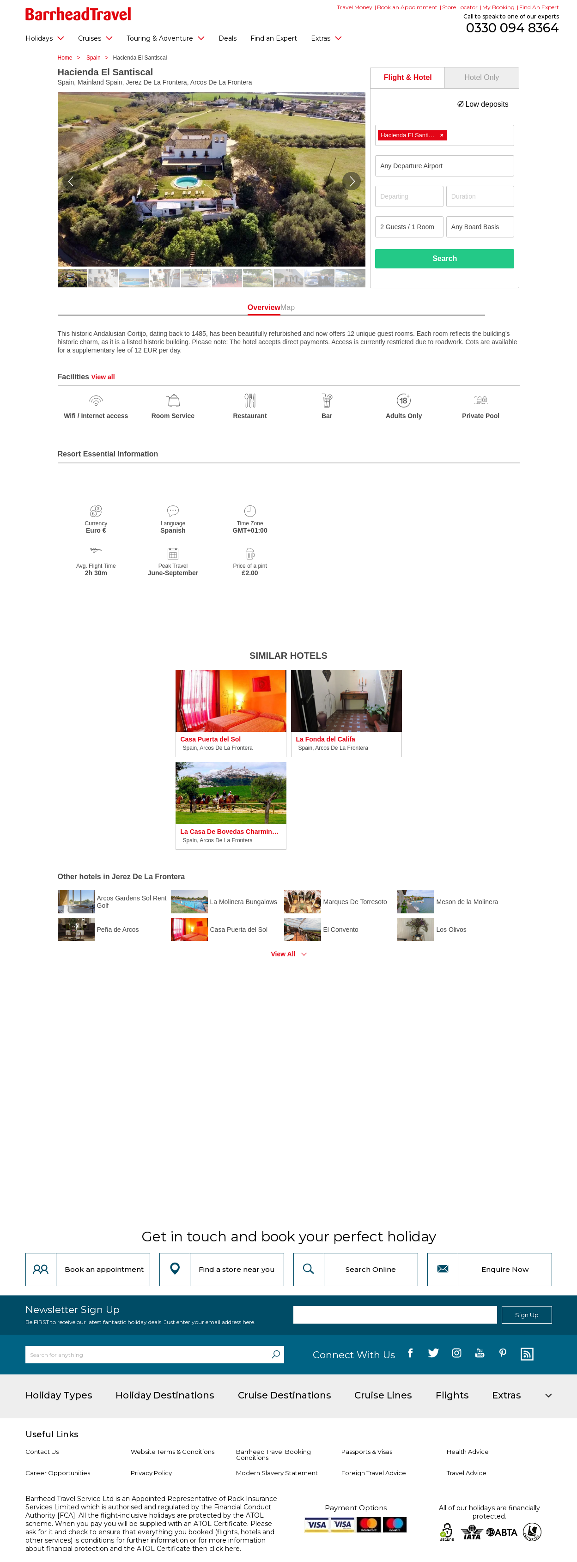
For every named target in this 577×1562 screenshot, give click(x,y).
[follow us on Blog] (526, 1354)
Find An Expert (539, 7)
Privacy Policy (151, 1473)
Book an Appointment (407, 7)
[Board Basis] (480, 226)
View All (283, 954)
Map (330, 307)
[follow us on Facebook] (410, 1354)
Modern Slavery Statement (277, 1473)
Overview (247, 307)
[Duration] (480, 196)
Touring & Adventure (166, 38)
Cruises (95, 38)
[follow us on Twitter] (433, 1354)
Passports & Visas (366, 1451)
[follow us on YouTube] (480, 1354)
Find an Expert (273, 38)
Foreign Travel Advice (373, 1473)
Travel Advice (466, 1473)
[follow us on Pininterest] (503, 1354)
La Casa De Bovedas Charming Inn (231, 831)
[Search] (275, 1354)
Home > (71, 58)
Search (444, 258)
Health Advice (468, 1451)
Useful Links (51, 1434)
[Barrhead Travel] (78, 14)
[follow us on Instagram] (457, 1354)
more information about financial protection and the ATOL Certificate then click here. (145, 1544)
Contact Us (42, 1451)
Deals (228, 38)
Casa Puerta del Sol (211, 739)
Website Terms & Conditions (172, 1451)
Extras (326, 38)
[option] (231, 760)
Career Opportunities (57, 1473)
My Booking (498, 7)
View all (103, 377)
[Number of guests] (409, 226)
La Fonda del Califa (325, 739)
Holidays (44, 38)
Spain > (99, 58)
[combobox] (444, 135)
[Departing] (409, 196)
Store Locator (460, 7)
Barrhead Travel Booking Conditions (273, 1454)
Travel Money (354, 7)
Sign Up (527, 1315)
